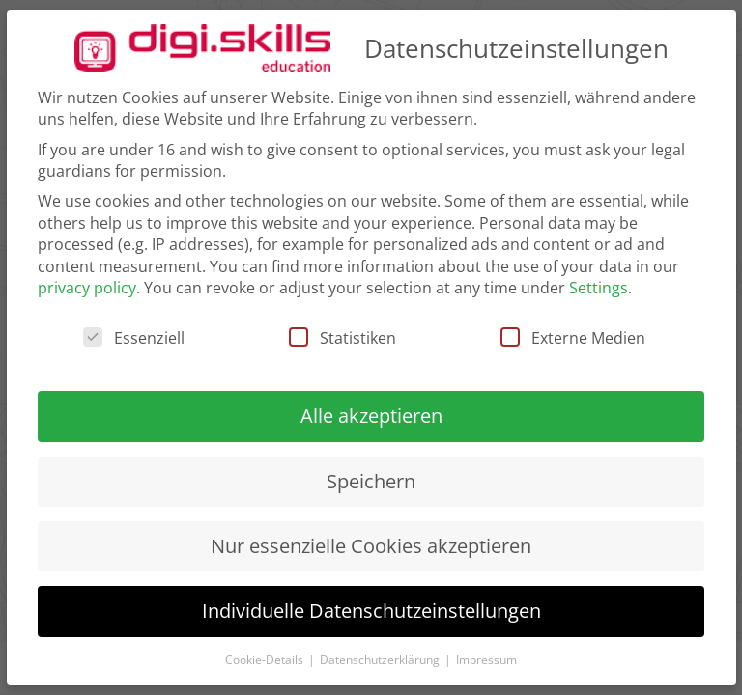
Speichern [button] (371, 481)
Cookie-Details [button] (265, 660)
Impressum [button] (486, 660)
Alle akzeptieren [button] (371, 416)
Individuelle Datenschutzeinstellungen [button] (371, 611)
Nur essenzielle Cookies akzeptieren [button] (371, 546)
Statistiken (342, 337)
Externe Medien (572, 337)
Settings (598, 287)
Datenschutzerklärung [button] (381, 660)
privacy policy (87, 287)
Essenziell (134, 337)
